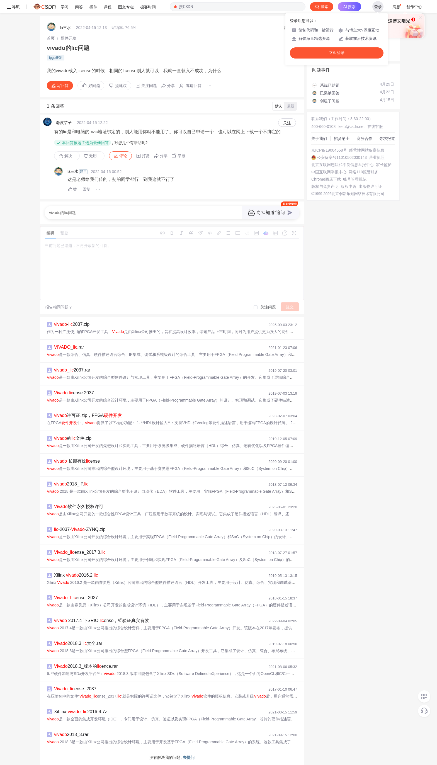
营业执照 (377, 157)
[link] (51, 38)
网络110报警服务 (363, 172)
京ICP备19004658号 (329, 150)
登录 (378, 6)
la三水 (65, 27)
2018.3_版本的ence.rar (86, 666)
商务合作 (364, 138)
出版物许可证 (370, 186)
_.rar (69, 347)
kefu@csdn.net (351, 126)
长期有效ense (77, 461)
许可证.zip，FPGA (88, 415)
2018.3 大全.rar (78, 643)
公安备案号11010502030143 (342, 157)
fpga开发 (55, 58)
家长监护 (384, 164)
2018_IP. (71, 484)
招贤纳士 (341, 138)
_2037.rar (72, 370)
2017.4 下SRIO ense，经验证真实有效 (101, 620)
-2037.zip (71, 324)
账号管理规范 (354, 179)
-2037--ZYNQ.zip (80, 529)
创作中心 (414, 6)
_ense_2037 (76, 597)
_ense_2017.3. (80, 552)
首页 (51, 38)
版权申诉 (348, 186)
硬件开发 (68, 38)
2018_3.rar (71, 734)
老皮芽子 (64, 122)
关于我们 (319, 138)
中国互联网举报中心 (328, 172)
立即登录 (336, 53)
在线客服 (375, 126)
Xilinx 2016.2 (76, 575)
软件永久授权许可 (78, 506)
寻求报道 (387, 138)
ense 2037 (74, 392)
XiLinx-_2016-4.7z (80, 711)
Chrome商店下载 (326, 179)
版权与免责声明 (325, 186)
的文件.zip (72, 438)
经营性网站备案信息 (366, 150)
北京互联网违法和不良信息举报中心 (342, 164)
